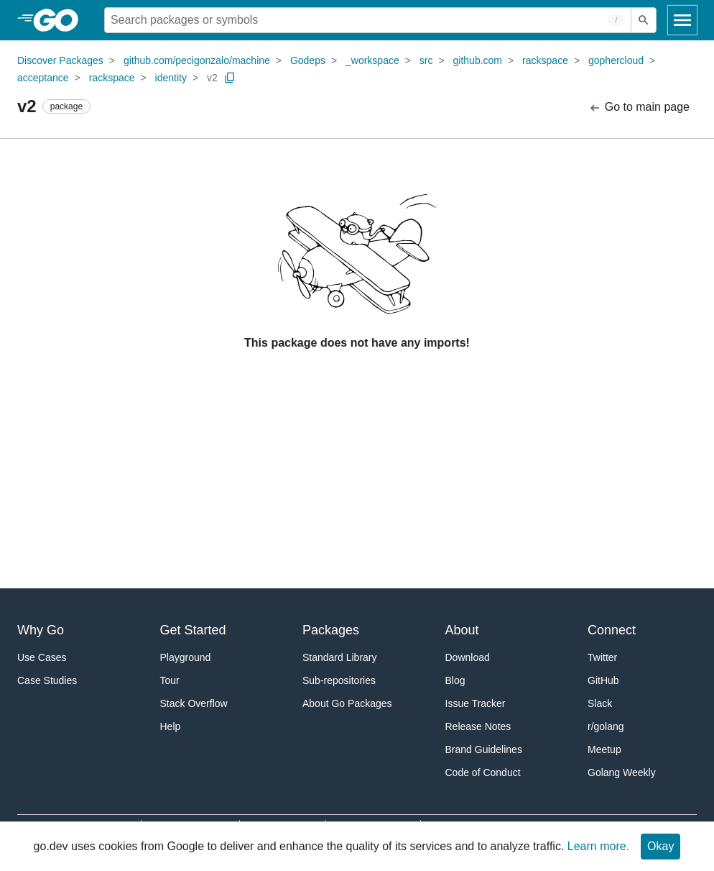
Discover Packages (60, 60)
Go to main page (639, 107)
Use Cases (41, 657)
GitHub (603, 680)
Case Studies (47, 680)
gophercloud (616, 60)
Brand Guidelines (483, 749)
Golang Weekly (622, 772)
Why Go (40, 630)
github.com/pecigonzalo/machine (197, 60)
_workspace (372, 60)
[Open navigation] (682, 20)
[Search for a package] (367, 20)
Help (170, 726)
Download (467, 657)
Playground (185, 657)
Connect (612, 630)
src (426, 60)
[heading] (60, 20)
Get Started (193, 630)
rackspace (545, 60)
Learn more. (598, 846)
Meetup (604, 749)
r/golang (606, 726)
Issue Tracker (475, 703)
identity (171, 77)
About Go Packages (347, 703)
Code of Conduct (483, 772)
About (462, 630)
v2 (212, 77)
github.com (477, 60)
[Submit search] (644, 20)
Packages (330, 630)
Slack (600, 703)
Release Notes (478, 726)
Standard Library (339, 657)
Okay (660, 846)
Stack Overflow (194, 703)
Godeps (307, 60)
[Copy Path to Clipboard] (229, 77)
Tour (170, 680)
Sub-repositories (339, 680)
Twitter (602, 657)
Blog (455, 680)
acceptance (43, 77)
